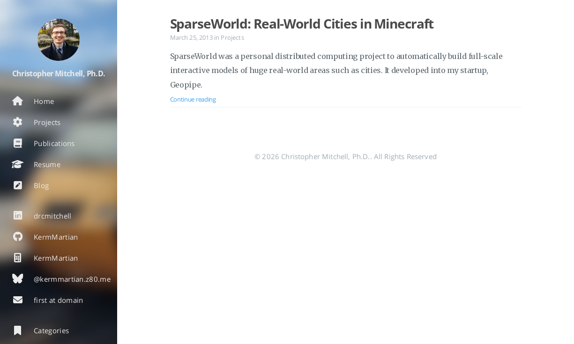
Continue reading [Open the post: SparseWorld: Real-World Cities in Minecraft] (193, 99)
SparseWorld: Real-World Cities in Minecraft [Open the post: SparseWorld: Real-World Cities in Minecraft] (302, 23)
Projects (232, 37)
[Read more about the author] (58, 40)
